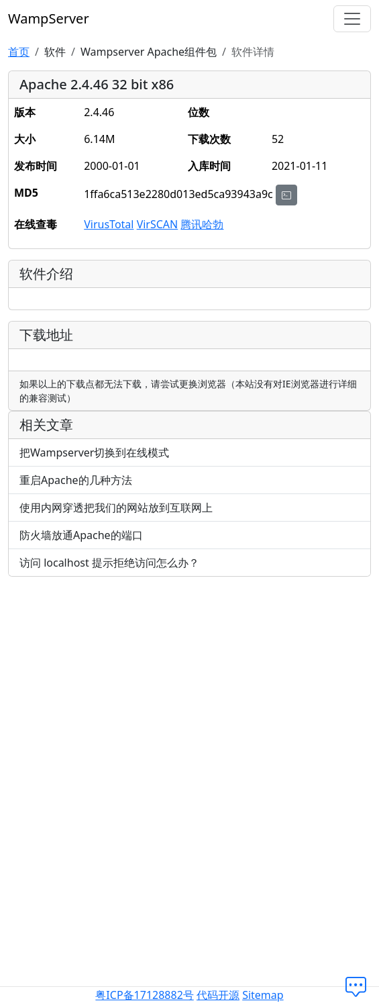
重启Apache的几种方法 (75, 480)
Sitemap (263, 995)
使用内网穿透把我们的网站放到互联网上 (116, 507)
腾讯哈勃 (201, 224)
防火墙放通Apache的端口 (81, 535)
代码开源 (218, 995)
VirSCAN (157, 224)
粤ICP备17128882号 (144, 995)
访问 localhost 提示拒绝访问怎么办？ (109, 562)
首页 (19, 51)
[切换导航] (352, 18)
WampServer (48, 18)
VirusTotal (108, 224)
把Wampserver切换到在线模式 (94, 452)
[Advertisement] (189, 681)
